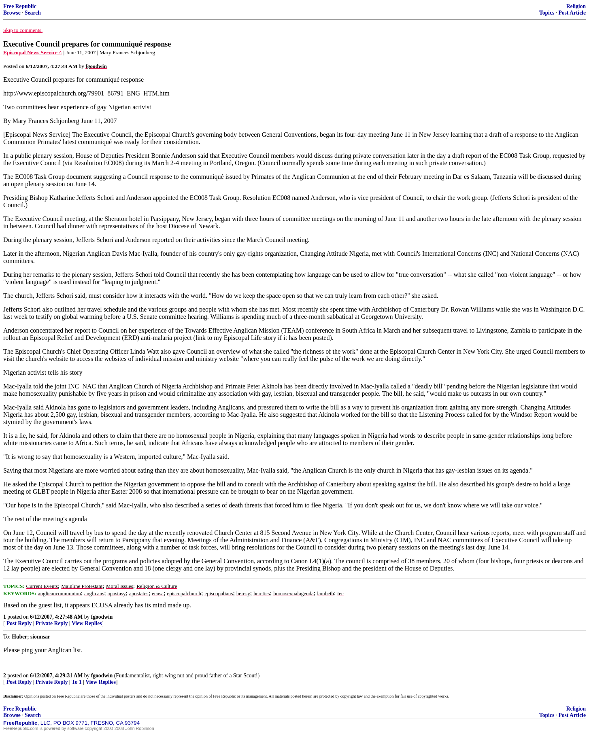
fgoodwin (102, 617)
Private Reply (52, 623)
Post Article (572, 13)
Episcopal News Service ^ (32, 52)
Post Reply (19, 623)
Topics (546, 13)
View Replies (87, 623)
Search (33, 13)
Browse (12, 13)
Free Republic (19, 6)
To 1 (77, 682)
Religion (576, 6)
